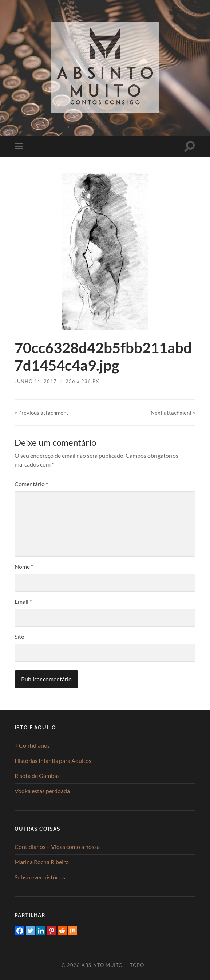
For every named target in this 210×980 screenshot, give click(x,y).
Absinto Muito (102, 965)
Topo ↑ (139, 965)
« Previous (41, 412)
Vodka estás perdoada (42, 791)
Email (23, 601)
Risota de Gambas (37, 775)
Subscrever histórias (40, 877)
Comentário (31, 484)
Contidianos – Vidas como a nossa (57, 846)
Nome (24, 566)
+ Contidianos (32, 745)
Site (19, 636)
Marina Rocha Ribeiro (42, 862)
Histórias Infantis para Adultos (53, 760)
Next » (173, 412)
